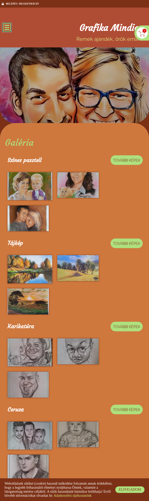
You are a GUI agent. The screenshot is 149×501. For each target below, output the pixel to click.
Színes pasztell (24, 160)
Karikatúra (21, 259)
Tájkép (15, 210)
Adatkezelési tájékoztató (71, 473)
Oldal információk (35, 473)
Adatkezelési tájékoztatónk (72, 495)
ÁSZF (99, 473)
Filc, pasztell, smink (31, 359)
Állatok (16, 409)
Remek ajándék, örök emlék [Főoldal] (108, 32)
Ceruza (16, 309)
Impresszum (117, 473)
